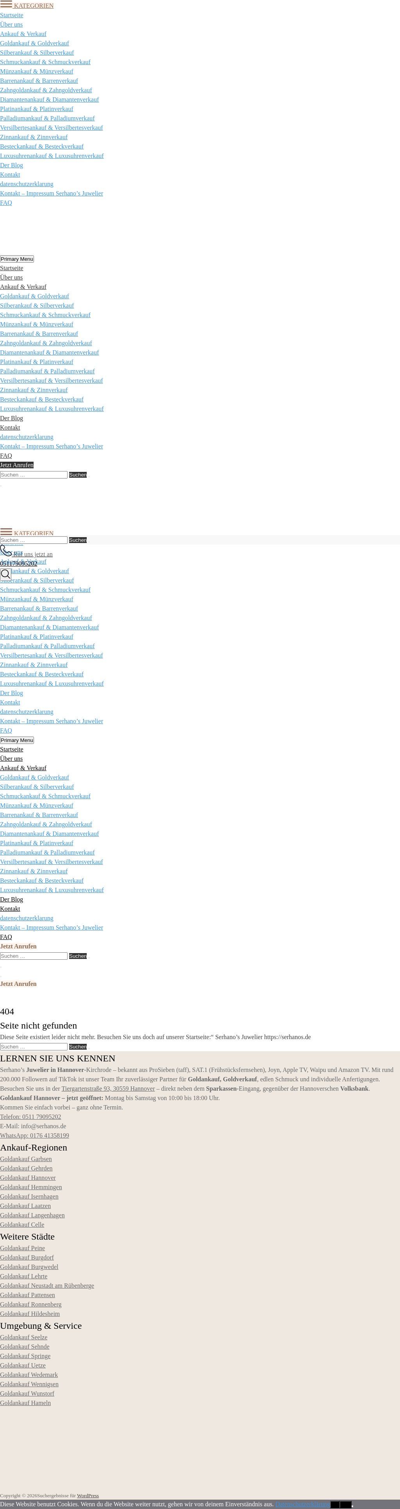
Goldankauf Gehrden (26, 1168)
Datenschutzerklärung (302, 1504)
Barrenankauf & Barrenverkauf (39, 80)
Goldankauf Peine (22, 1248)
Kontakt (10, 174)
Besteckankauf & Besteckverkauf (42, 146)
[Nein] (352, 1506)
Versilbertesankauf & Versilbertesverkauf (51, 127)
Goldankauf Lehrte (23, 1276)
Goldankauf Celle (22, 1224)
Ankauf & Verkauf (23, 33)
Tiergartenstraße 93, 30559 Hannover (108, 1088)
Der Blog (11, 165)
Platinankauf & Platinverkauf (36, 109)
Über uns (11, 24)
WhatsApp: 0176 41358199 (34, 1135)
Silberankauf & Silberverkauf (37, 52)
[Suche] (5, 574)
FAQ (6, 202)
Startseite (11, 15)
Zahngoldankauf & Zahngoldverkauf (46, 90)
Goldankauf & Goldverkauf (34, 43)
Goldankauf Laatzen (25, 1206)
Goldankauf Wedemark (29, 1374)
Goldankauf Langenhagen (32, 1215)
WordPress (88, 1495)
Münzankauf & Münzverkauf (36, 71)
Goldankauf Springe (25, 1356)
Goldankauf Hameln (25, 1403)
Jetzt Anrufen (17, 465)
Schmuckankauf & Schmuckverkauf (45, 62)
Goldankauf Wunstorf (27, 1393)
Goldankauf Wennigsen (29, 1384)
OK (334, 1504)
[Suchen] (89, 476)
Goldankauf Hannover (28, 1177)
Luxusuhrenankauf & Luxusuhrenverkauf (52, 155)
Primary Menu (17, 259)
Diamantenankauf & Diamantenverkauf (49, 99)
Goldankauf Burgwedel (29, 1266)
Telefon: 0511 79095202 (30, 1116)
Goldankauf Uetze (23, 1365)
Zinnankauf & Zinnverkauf (34, 137)
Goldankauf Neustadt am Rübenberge (47, 1285)
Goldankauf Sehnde (25, 1346)
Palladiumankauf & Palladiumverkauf (47, 118)
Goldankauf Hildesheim (30, 1313)
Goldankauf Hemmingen (31, 1187)
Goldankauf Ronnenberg (30, 1304)
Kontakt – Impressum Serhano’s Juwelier (51, 193)
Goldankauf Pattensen (27, 1295)
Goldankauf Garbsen (26, 1159)
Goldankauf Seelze (23, 1337)
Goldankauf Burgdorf (27, 1257)
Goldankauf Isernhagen (29, 1196)
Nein (345, 1504)
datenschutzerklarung (27, 184)
